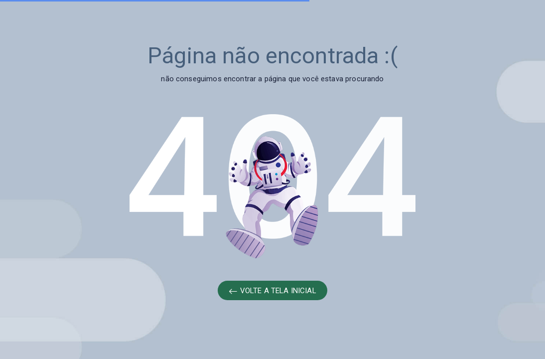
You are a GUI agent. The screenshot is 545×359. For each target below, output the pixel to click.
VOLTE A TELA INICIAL (272, 291)
